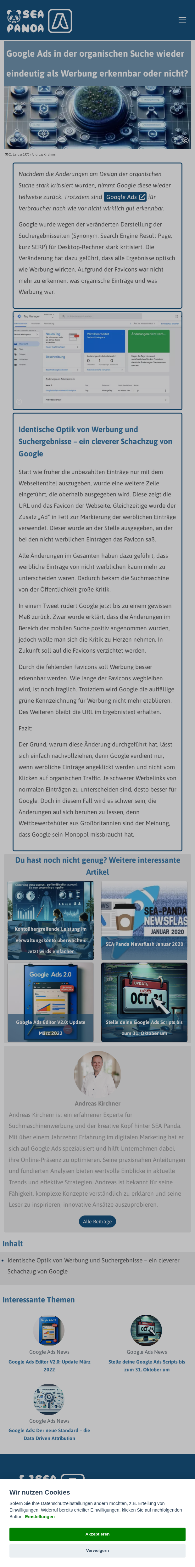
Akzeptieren (97, 1534)
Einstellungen (40, 1516)
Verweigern (97, 1550)
